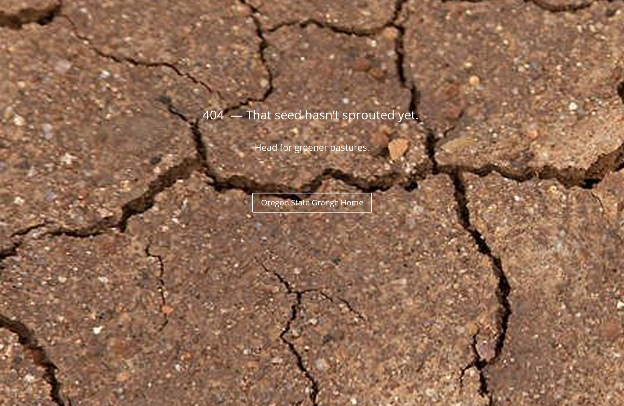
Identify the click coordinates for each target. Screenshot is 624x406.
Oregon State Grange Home (312, 202)
